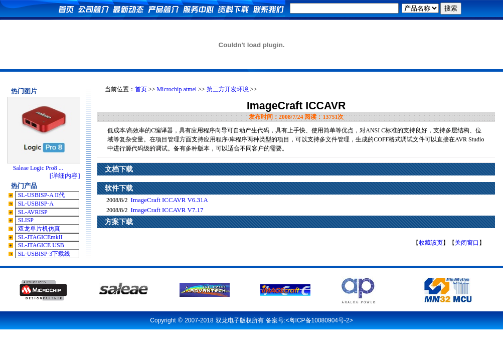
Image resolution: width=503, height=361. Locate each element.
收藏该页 (431, 242)
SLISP (26, 220)
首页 (141, 89)
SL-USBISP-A (36, 203)
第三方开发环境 (228, 89)
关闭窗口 (467, 242)
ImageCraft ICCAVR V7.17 (167, 210)
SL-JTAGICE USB (41, 245)
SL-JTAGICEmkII (40, 237)
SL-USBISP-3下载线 (44, 253)
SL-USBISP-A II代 (41, 195)
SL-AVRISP (33, 212)
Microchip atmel (176, 89)
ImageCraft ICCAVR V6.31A (169, 200)
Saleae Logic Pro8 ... (38, 167)
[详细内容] (65, 175)
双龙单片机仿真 (39, 228)
